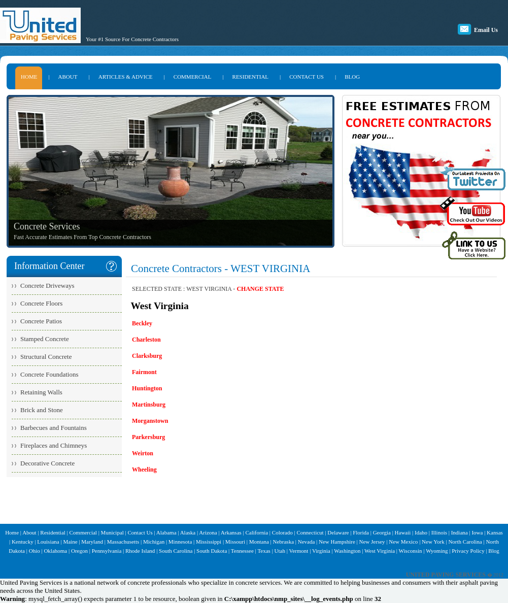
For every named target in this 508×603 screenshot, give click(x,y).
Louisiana (48, 542)
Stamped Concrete (44, 339)
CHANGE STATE (260, 288)
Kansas (495, 532)
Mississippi (208, 542)
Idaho (421, 532)
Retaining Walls (41, 392)
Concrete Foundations (49, 374)
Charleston (146, 339)
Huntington (147, 388)
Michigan (153, 542)
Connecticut (309, 532)
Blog (493, 551)
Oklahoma (55, 551)
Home (12, 532)
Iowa (477, 532)
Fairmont (144, 372)
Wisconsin (410, 551)
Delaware (338, 532)
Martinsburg (148, 404)
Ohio (34, 551)
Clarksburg (147, 355)
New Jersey (372, 542)
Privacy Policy (468, 551)
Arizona (208, 532)
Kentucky (22, 542)
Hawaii (403, 532)
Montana (259, 542)
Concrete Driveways (47, 285)
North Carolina (465, 542)
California (257, 532)
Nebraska (283, 542)
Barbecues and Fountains (53, 427)
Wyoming (437, 551)
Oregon (79, 551)
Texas (263, 551)
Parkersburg (148, 437)
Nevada (306, 542)
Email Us (486, 30)
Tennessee (242, 551)
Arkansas (231, 532)
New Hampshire (337, 542)
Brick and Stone (41, 410)
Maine (70, 542)
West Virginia (379, 551)
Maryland (92, 542)
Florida (361, 532)
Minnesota (180, 542)
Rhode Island (140, 551)
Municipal (112, 532)
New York (433, 542)
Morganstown (150, 420)
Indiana (459, 532)
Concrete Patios (41, 321)
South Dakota (211, 551)
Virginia (321, 551)
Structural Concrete (46, 356)
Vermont (298, 551)
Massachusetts (123, 542)
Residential (52, 532)
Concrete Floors (41, 303)
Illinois (439, 532)
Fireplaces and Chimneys (53, 445)
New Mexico (403, 542)
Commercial (83, 532)
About (29, 532)
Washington (347, 551)
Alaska (188, 532)
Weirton (142, 453)
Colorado (282, 532)
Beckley (142, 323)
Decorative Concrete (47, 463)
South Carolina (175, 551)
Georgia (382, 532)
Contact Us (140, 532)
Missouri (235, 542)
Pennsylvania (107, 551)
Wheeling (144, 469)
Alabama (166, 532)
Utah (280, 551)
